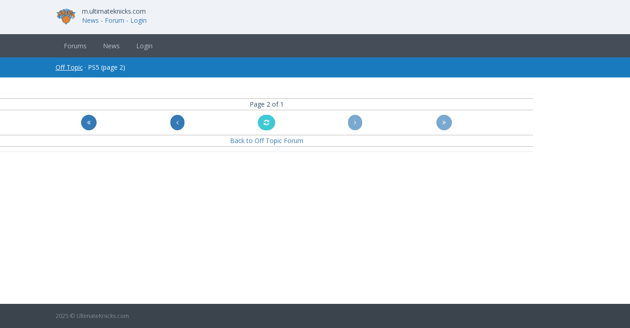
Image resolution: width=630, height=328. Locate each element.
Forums (75, 45)
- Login (136, 20)
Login (144, 45)
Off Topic (69, 67)
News (90, 20)
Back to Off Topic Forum (266, 140)
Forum (114, 20)
